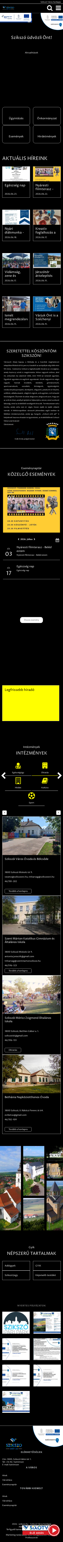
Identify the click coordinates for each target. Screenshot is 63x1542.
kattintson (14, 1464)
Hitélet (18, 782)
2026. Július (26, 539)
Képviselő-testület (45, 1275)
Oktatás (45, 767)
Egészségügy (18, 767)
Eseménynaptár (9, 1484)
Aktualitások (31, 52)
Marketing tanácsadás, (16, 1535)
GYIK (38, 1265)
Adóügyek (10, 1265)
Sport (31, 797)
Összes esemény (31, 620)
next (59, 775)
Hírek (4, 1475)
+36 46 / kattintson (15, 1462)
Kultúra (45, 782)
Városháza (7, 1480)
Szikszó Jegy (11, 1275)
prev (3, 775)
